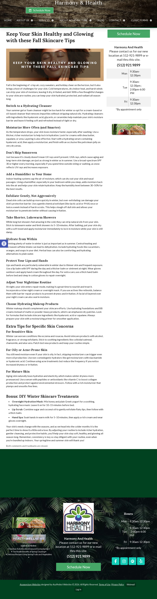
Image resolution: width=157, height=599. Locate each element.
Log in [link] (78, 589)
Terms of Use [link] (104, 584)
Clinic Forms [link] (139, 20)
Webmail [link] (131, 584)
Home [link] (8, 20)
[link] (4, 244)
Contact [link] (115, 20)
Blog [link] (101, 20)
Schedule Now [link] (128, 33)
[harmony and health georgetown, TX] (78, 475)
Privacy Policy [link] (117, 584)
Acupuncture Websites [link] (30, 584)
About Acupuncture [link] (73, 20)
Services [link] (44, 20)
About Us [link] (23, 20)
